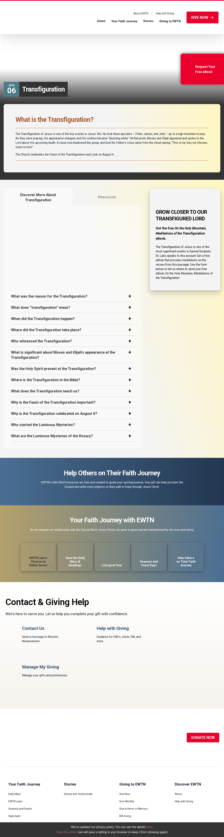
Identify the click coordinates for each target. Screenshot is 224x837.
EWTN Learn (15, 762)
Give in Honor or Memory (133, 770)
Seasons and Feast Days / (25, 43)
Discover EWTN (188, 745)
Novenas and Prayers (20, 784)
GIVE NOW (202, 17)
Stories (148, 21)
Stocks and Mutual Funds (133, 792)
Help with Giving (165, 13)
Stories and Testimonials (78, 755)
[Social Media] (112, 699)
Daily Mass (14, 755)
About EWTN (140, 13)
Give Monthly (126, 762)
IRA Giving (125, 777)
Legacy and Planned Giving (134, 799)
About (178, 755)
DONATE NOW (203, 699)
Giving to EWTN (170, 21)
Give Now (124, 755)
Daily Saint (14, 777)
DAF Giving (125, 784)
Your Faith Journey (124, 21)
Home (101, 21)
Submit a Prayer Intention (23, 792)
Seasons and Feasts (20, 770)
